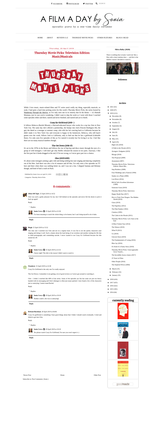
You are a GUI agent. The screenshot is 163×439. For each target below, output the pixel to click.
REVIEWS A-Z (62, 38)
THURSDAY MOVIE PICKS (82, 38)
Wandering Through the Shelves (36, 112)
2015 (112, 289)
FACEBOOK (56, 4)
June (113, 135)
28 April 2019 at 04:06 (49, 311)
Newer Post (27, 375)
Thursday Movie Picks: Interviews (123, 191)
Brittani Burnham (34, 311)
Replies (33, 207)
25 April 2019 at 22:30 (53, 211)
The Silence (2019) (118, 227)
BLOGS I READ (122, 38)
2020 (112, 110)
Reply (30, 202)
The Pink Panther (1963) (120, 209)
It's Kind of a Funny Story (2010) (123, 246)
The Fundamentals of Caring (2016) (124, 240)
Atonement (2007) (118, 161)
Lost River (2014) (118, 179)
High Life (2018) (117, 145)
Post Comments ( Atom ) (40, 379)
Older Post (97, 375)
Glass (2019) (116, 202)
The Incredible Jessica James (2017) (124, 255)
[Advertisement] (45, 415)
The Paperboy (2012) (119, 206)
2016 (112, 286)
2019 (112, 113)
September (116, 126)
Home (62, 375)
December (115, 116)
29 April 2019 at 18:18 (53, 295)
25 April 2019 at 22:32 (53, 250)
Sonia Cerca (38, 211)
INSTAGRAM (72, 4)
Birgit (30, 227)
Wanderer (31, 266)
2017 (112, 282)
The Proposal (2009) (118, 158)
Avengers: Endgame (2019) (121, 151)
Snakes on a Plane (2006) (120, 176)
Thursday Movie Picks (39, 177)
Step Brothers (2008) (119, 169)
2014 (112, 292)
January (115, 275)
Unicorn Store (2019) (119, 237)
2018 (112, 279)
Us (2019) (115, 234)
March (114, 269)
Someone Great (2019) (119, 187)
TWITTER (88, 4)
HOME (40, 38)
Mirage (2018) (116, 154)
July (113, 132)
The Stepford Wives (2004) (121, 265)
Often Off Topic (33, 194)
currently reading (123, 300)
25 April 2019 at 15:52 (40, 227)
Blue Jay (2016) (117, 243)
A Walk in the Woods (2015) (121, 148)
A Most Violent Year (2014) (121, 224)
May (113, 139)
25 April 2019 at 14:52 (47, 194)
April (114, 142)
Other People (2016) (118, 261)
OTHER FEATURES (104, 38)
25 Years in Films (117, 258)
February (115, 272)
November (115, 119)
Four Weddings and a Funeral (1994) (124, 172)
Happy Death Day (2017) (120, 194)
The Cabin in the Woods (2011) (122, 215)
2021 (112, 107)
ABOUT (50, 38)
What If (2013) (117, 230)
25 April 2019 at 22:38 (43, 266)
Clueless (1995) (117, 212)
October (115, 122)
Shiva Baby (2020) (122, 49)
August (114, 129)
